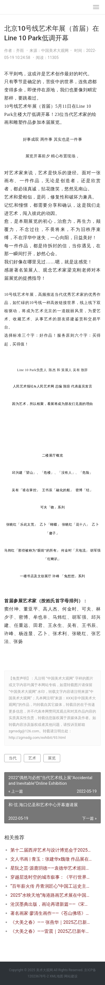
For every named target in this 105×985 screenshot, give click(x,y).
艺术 (32, 758)
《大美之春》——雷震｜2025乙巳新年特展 (51, 931)
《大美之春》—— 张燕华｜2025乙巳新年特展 (51, 922)
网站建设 (71, 976)
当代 (13, 758)
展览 (52, 758)
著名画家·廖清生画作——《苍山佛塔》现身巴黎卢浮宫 (51, 913)
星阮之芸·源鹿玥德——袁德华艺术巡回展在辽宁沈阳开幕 (51, 868)
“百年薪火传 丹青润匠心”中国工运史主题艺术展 (51, 886)
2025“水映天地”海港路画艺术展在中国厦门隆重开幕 (51, 895)
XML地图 (56, 976)
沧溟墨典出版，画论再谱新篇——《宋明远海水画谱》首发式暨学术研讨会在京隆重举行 (51, 904)
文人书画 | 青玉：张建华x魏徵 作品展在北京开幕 (51, 859)
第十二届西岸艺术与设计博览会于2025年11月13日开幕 (51, 850)
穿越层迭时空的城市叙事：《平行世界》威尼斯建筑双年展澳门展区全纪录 (51, 877)
